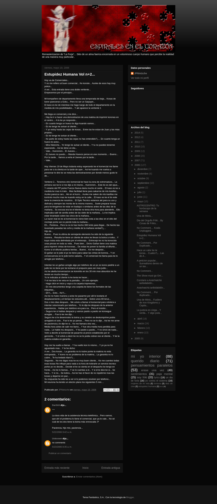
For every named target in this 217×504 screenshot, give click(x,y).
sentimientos (139, 374)
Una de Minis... (145, 215)
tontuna (157, 383)
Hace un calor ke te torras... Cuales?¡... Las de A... (150, 253)
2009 (138, 151)
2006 (138, 165)
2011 (138, 142)
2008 (138, 156)
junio (140, 197)
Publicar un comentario (60, 453)
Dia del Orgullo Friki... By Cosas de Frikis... (150, 222)
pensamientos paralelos (152, 365)
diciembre (142, 169)
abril (139, 318)
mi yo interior (146, 356)
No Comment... (145, 271)
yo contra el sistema (156, 380)
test (161, 386)
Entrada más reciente (57, 467)
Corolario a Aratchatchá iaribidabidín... (149, 281)
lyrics (157, 377)
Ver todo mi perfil (140, 78)
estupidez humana (147, 386)
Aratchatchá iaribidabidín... (151, 287)
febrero (141, 328)
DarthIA (56, 405)
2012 (138, 137)
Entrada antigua (110, 467)
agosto (141, 187)
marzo (141, 323)
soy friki (142, 377)
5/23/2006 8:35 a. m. (62, 447)
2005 (138, 338)
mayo (140, 201)
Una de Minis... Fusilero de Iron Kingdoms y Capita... (149, 302)
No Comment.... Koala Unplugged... (148, 229)
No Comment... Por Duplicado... (147, 244)
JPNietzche (140, 73)
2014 (138, 132)
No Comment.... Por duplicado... (147, 293)
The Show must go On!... (150, 275)
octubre (141, 178)
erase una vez (152, 370)
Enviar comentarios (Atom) (89, 476)
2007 (138, 160)
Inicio (85, 467)
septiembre (143, 183)
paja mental (164, 374)
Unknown (57, 438)
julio (139, 192)
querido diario (145, 361)
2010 (138, 146)
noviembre (143, 173)
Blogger (130, 497)
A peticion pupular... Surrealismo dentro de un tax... (150, 263)
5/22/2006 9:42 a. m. (62, 432)
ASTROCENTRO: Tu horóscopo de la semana (148, 208)
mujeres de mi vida (140, 383)
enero (140, 332)
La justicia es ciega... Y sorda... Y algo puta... (149, 311)
